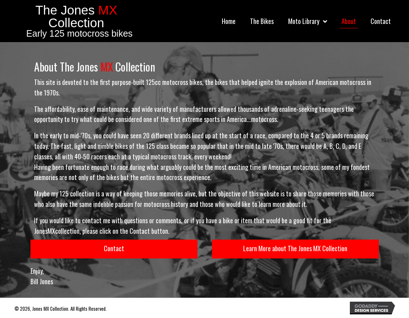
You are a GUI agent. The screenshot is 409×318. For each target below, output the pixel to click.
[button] (113, 249)
